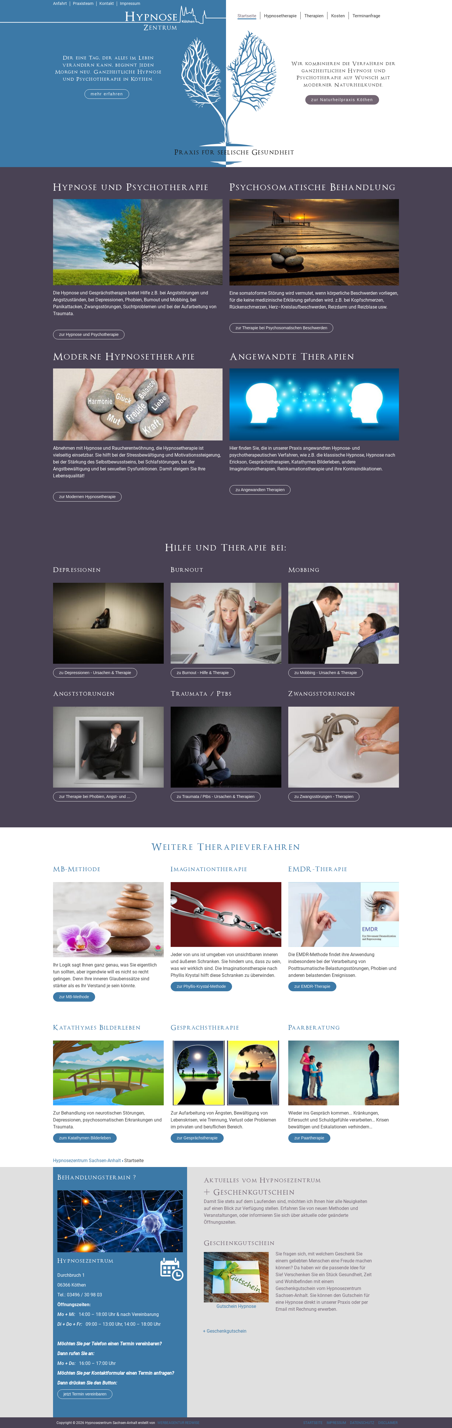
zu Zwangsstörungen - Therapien (323, 796)
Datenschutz (362, 1423)
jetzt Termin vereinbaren (84, 1394)
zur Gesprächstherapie (197, 1138)
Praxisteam (83, 3)
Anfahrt (60, 3)
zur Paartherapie (309, 1138)
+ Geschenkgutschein (224, 1331)
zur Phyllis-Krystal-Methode (201, 986)
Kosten (338, 15)
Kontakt (106, 3)
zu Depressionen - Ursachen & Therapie (95, 672)
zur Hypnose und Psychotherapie (88, 334)
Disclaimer (388, 1423)
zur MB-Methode (74, 996)
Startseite (313, 1423)
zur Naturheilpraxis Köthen (342, 99)
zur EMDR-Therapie (312, 986)
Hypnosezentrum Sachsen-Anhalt (87, 1160)
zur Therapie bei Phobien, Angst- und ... (94, 796)
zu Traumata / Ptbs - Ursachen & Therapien (216, 796)
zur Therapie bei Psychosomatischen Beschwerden (281, 328)
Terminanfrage (366, 15)
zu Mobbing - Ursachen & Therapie (325, 672)
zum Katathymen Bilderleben (85, 1138)
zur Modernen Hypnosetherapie (87, 496)
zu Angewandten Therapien (260, 489)
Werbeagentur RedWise (178, 1423)
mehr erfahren (107, 94)
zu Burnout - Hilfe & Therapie (203, 672)
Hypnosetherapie (280, 15)
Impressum (130, 3)
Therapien (313, 15)
